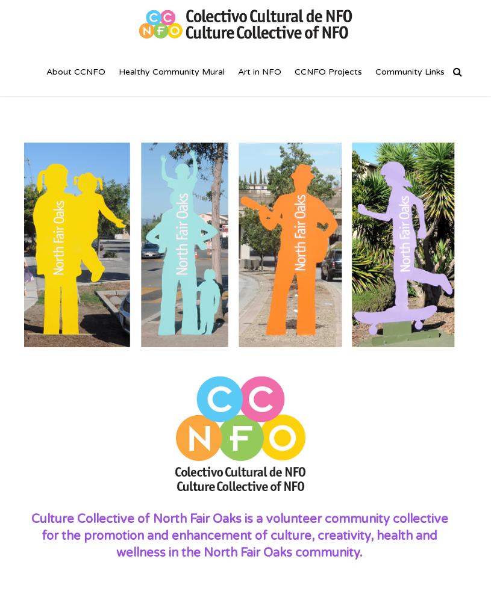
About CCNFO (75, 72)
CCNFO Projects (328, 72)
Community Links (410, 72)
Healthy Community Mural (172, 72)
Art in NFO (259, 72)
